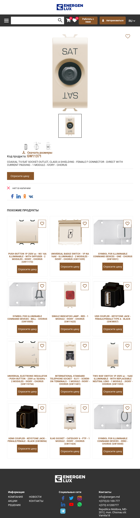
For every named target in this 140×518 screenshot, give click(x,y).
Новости (35, 496)
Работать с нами (88, 20)
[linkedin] (63, 504)
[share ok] (25, 196)
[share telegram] (63, 511)
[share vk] (31, 197)
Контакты (36, 500)
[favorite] (74, 20)
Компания (15, 496)
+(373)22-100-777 (109, 500)
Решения (14, 505)
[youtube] (71, 504)
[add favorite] (128, 37)
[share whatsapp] (79, 504)
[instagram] (79, 498)
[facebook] (63, 498)
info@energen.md (109, 496)
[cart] (68, 20)
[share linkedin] (18, 196)
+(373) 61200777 (109, 505)
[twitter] (71, 498)
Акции (12, 500)
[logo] (70, 7)
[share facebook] (12, 196)
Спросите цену (20, 176)
